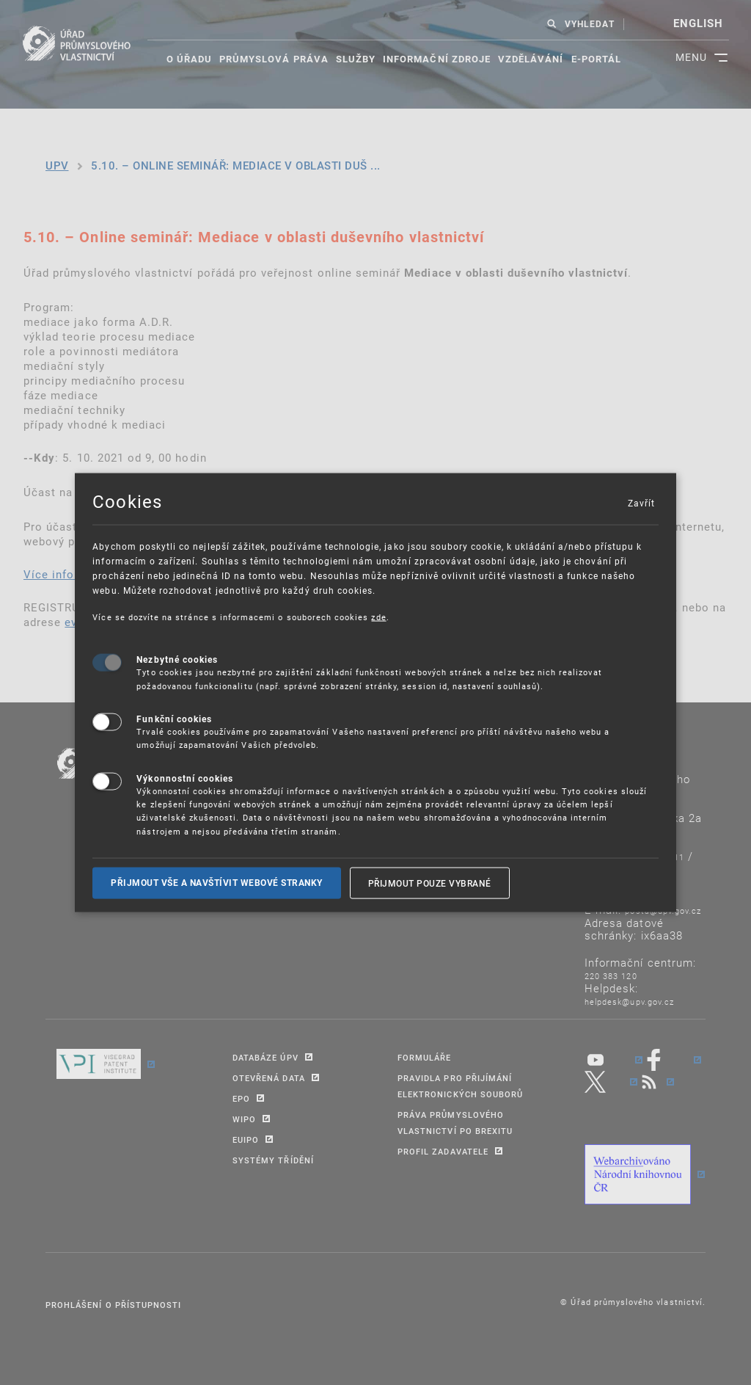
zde (378, 616)
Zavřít (641, 502)
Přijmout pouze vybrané (429, 883)
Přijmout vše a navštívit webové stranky (217, 883)
